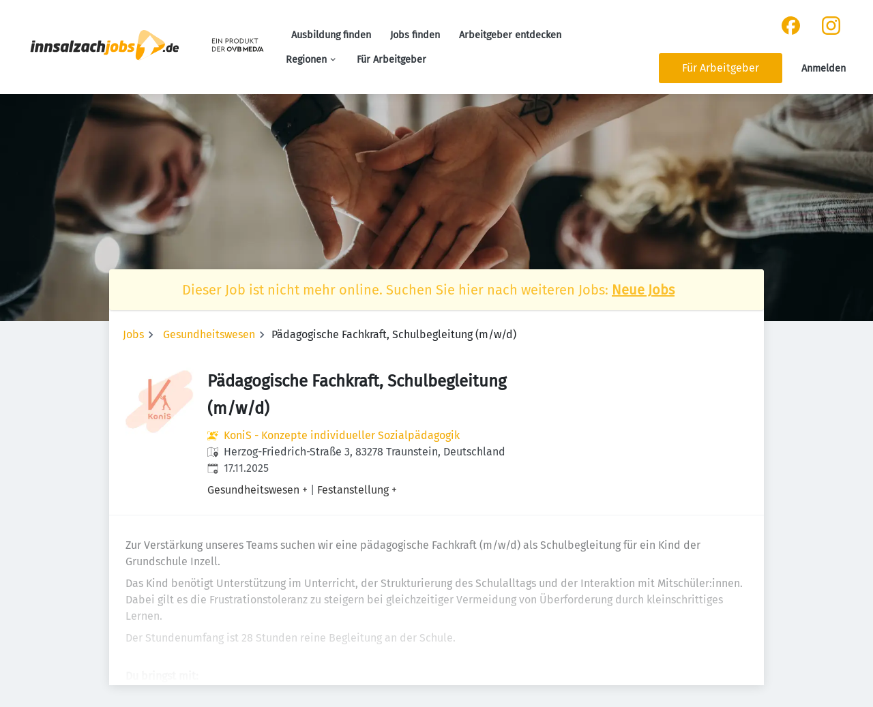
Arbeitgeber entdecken (510, 35)
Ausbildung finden (331, 35)
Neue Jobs (643, 290)
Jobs (133, 334)
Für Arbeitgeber (391, 59)
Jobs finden (415, 35)
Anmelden (823, 68)
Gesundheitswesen (209, 334)
